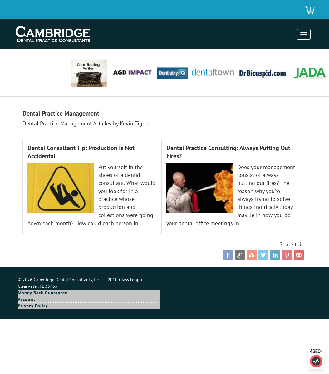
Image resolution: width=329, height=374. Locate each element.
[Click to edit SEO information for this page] (316, 361)
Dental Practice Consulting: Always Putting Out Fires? (228, 152)
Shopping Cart (310, 10)
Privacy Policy (33, 306)
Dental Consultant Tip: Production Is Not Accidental (81, 152)
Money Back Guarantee (42, 293)
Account (26, 299)
